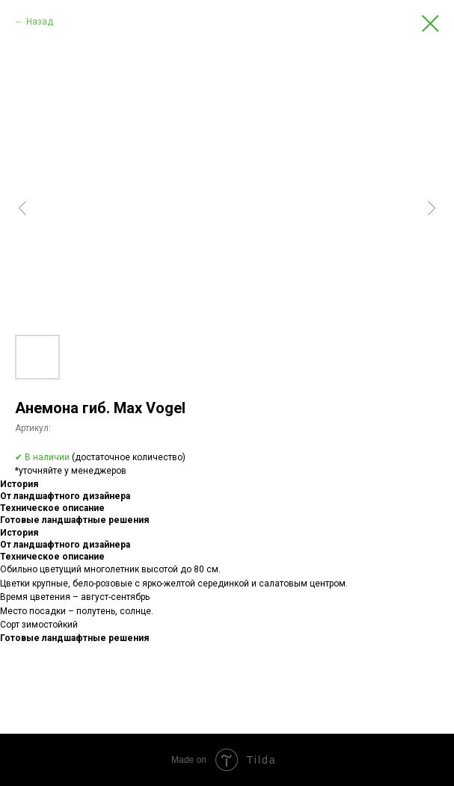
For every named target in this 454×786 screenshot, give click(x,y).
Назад (39, 21)
